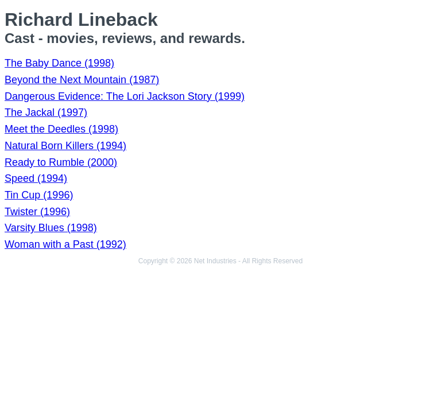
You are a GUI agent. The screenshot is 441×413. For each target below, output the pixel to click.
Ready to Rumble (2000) (61, 162)
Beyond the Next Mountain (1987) (82, 79)
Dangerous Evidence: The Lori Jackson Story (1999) (125, 96)
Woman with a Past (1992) (65, 244)
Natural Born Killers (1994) (65, 145)
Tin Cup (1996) (39, 195)
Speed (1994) (36, 178)
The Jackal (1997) (46, 112)
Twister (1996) (37, 211)
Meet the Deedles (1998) (61, 129)
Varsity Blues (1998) (51, 227)
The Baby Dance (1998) (59, 63)
